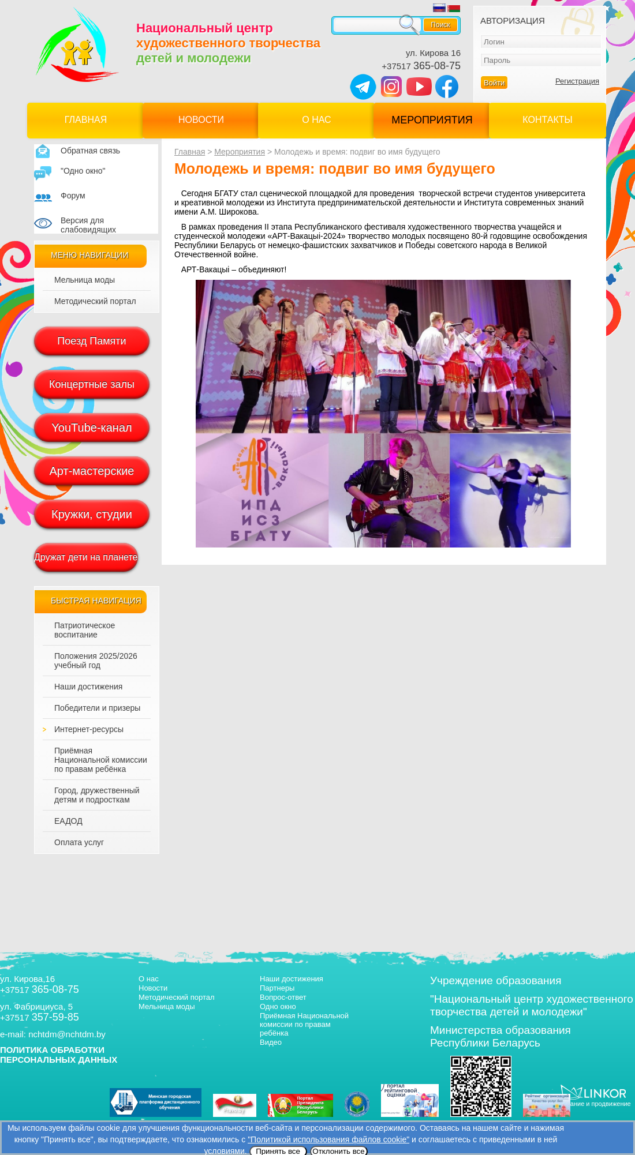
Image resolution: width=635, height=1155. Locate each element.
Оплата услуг (79, 842)
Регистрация (577, 81)
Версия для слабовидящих (88, 225)
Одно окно (278, 1006)
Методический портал (95, 301)
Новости (201, 120)
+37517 (421, 66)
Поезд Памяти (91, 341)
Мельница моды (84, 279)
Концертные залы (92, 384)
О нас (316, 120)
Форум (73, 195)
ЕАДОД (68, 821)
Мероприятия (431, 120)
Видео (271, 1042)
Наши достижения (88, 686)
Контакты (547, 120)
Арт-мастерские (92, 470)
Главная (86, 120)
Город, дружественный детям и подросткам (97, 795)
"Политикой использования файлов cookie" (328, 1139)
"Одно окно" (83, 170)
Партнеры (277, 988)
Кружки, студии (91, 514)
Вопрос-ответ (283, 997)
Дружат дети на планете (86, 557)
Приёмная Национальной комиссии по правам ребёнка (100, 760)
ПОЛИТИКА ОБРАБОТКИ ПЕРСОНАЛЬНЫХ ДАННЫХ (58, 1054)
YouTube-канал (91, 427)
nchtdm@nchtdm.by (67, 1034)
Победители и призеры (97, 707)
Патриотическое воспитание (84, 630)
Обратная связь (90, 150)
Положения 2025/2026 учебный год (95, 660)
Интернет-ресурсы (89, 729)
